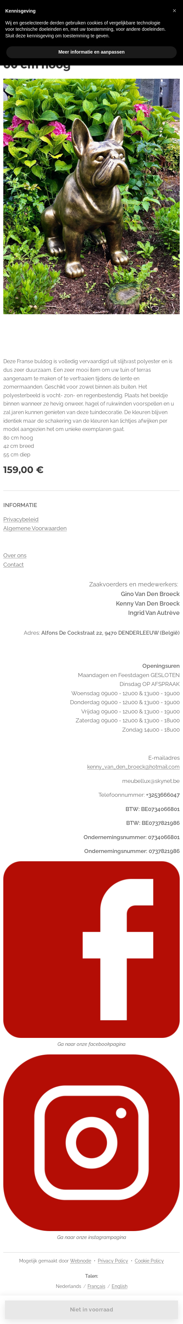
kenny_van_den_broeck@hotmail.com (133, 767)
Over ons (14, 555)
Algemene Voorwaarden (35, 528)
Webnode (80, 1260)
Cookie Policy (149, 1260)
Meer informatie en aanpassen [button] (91, 52)
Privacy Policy (113, 1260)
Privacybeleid (21, 519)
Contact (13, 564)
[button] (174, 10)
